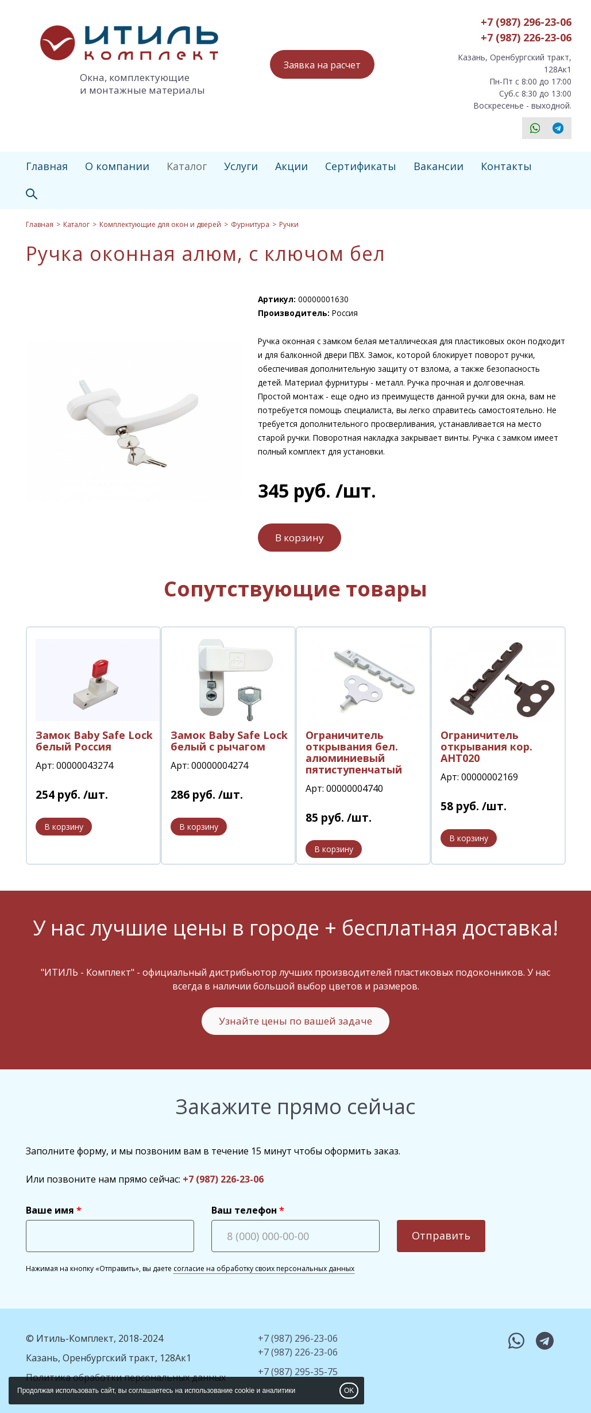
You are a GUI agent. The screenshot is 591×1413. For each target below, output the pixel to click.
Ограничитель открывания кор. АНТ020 (486, 746)
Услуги (241, 166)
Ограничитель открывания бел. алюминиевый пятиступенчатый (354, 752)
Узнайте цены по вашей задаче (295, 1020)
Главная (47, 166)
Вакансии (438, 166)
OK (349, 1391)
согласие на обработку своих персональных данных (263, 1268)
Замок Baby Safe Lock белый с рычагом (229, 740)
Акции (291, 166)
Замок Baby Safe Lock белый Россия (94, 740)
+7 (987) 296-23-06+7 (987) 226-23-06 (526, 29)
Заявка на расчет (322, 65)
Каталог (187, 166)
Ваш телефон (244, 1210)
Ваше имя (50, 1210)
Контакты (506, 166)
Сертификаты (360, 166)
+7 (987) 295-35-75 (298, 1371)
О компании (117, 166)
